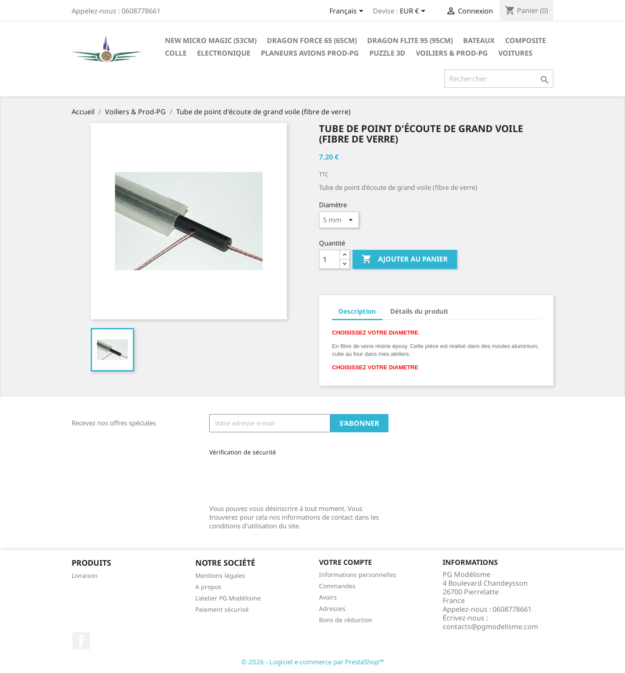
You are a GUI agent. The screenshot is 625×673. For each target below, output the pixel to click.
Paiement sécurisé (222, 609)
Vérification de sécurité (242, 452)
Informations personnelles (357, 574)
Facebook (81, 641)
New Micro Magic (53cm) (211, 40)
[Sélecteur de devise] (414, 12)
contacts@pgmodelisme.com (490, 626)
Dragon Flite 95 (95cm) (410, 40)
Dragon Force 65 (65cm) (312, 40)
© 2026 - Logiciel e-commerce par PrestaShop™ (312, 661)
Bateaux (479, 40)
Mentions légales (220, 575)
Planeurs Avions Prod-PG (310, 53)
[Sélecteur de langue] (347, 12)
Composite (525, 40)
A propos (208, 587)
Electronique (223, 53)
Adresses (332, 608)
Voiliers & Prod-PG (452, 53)
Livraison (85, 575)
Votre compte (345, 562)
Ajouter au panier (405, 259)
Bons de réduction (345, 620)
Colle (176, 53)
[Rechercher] (498, 79)
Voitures (515, 53)
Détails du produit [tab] (419, 311)
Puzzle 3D (387, 53)
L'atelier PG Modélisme (228, 598)
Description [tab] (357, 311)
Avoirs (328, 597)
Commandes (337, 586)
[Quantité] (329, 259)
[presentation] (267, 477)
